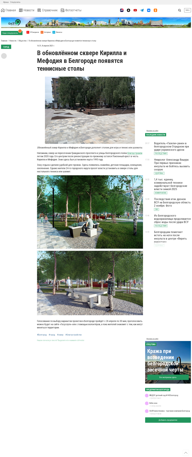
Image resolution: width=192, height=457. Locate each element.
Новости (26, 10)
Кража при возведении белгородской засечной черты (165, 360)
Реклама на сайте (152, 131)
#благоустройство (73, 335)
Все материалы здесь (168, 377)
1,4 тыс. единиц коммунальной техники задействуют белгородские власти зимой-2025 (170, 184)
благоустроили (134, 153)
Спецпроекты (15, 2)
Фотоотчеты (71, 10)
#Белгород (42, 335)
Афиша (6, 2)
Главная (8, 10)
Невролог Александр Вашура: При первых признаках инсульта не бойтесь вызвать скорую (172, 164)
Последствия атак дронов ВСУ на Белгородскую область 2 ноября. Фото (172, 202)
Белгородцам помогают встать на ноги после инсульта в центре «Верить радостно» (170, 236)
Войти (187, 10)
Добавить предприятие (168, 420)
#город (52, 335)
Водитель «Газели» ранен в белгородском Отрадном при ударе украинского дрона (171, 146)
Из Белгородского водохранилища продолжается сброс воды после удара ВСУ (172, 219)
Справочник (48, 10)
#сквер (60, 335)
